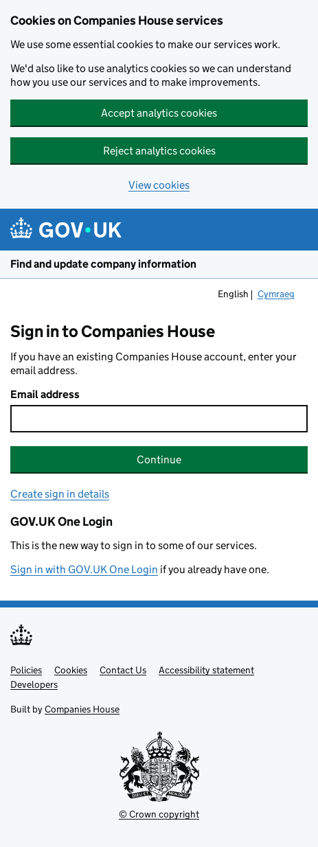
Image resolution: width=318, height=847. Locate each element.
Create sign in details (59, 493)
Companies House (82, 709)
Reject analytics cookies (159, 150)
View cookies (159, 185)
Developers (34, 684)
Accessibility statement (206, 670)
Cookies (70, 670)
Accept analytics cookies (159, 112)
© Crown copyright (159, 814)
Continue (159, 459)
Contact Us (123, 670)
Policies (26, 670)
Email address (45, 394)
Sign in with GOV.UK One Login (84, 569)
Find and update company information (103, 263)
